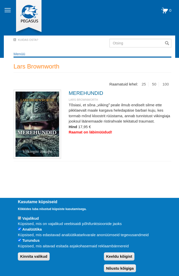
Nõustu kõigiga (120, 268)
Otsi (168, 43)
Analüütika (32, 229)
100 (165, 84)
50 (154, 84)
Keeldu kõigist (119, 256)
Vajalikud (30, 218)
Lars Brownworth (83, 99)
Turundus (30, 240)
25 (144, 84)
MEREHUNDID (86, 93)
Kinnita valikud (33, 256)
